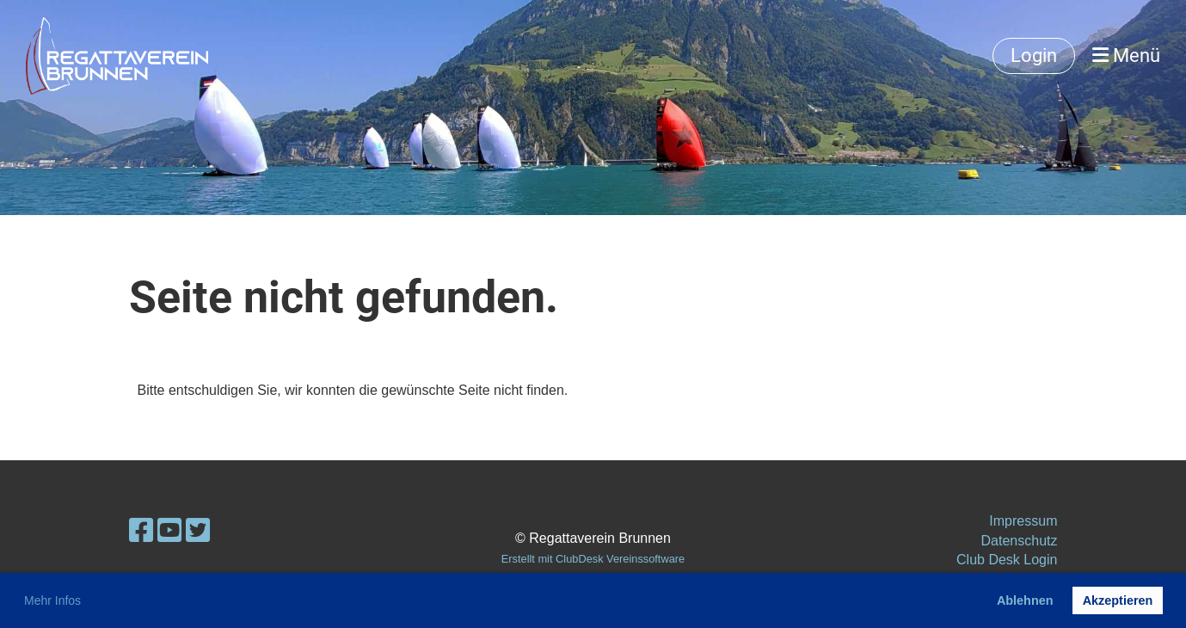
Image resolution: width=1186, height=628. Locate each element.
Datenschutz (1019, 540)
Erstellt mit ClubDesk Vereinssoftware (593, 558)
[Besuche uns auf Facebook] (141, 530)
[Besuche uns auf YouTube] (169, 530)
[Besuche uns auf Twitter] (198, 530)
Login (1034, 55)
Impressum (1023, 521)
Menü (1126, 55)
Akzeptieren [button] (1118, 600)
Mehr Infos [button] (52, 600)
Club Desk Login (1006, 559)
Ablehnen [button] (1025, 600)
